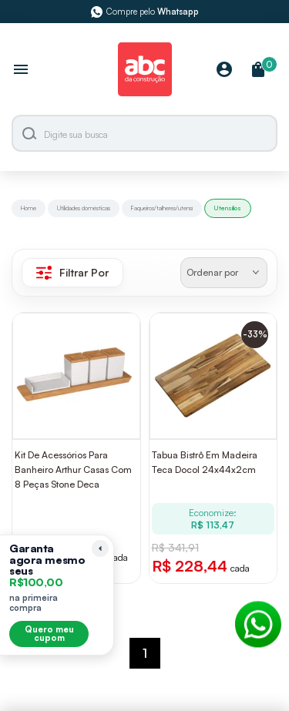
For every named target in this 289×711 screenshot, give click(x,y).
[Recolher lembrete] (100, 548)
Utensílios (227, 208)
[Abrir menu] (21, 71)
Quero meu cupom (49, 633)
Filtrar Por (72, 273)
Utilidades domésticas (83, 208)
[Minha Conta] (224, 70)
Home (28, 208)
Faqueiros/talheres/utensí (162, 208)
